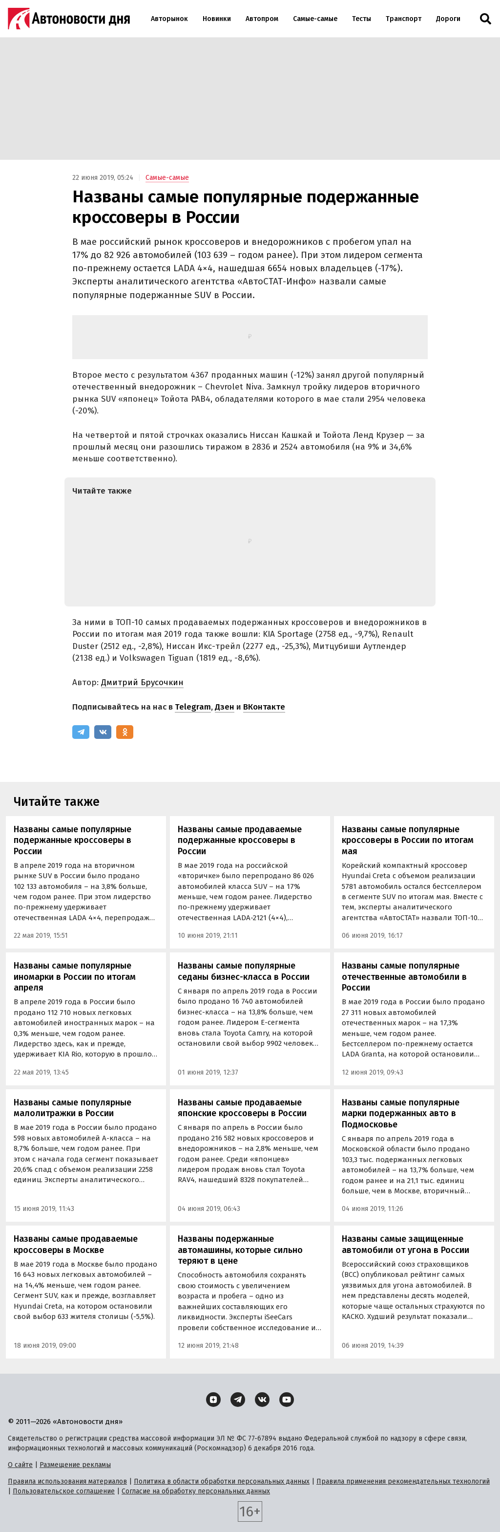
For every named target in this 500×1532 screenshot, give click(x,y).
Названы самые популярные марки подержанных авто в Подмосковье (400, 1113)
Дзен (224, 707)
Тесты (361, 19)
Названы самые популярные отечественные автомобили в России (404, 976)
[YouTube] (286, 1399)
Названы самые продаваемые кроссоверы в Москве (76, 1244)
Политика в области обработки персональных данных (222, 1481)
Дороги (448, 19)
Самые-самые (315, 19)
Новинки (217, 19)
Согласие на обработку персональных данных (196, 1491)
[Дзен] (213, 1399)
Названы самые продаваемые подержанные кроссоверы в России (240, 840)
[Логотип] (69, 18)
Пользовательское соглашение (64, 1491)
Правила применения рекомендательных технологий (403, 1481)
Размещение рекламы (75, 1465)
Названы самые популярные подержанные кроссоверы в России (72, 840)
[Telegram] (80, 732)
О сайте (20, 1465)
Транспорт (403, 19)
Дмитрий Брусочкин (142, 682)
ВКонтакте (264, 707)
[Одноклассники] (124, 732)
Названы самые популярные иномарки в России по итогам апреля (75, 976)
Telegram (193, 707)
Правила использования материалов (67, 1481)
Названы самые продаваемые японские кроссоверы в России (242, 1108)
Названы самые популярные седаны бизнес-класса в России (244, 971)
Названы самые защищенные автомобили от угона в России (405, 1244)
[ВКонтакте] (102, 732)
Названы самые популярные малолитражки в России (72, 1108)
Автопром (262, 19)
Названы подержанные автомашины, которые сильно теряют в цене (240, 1249)
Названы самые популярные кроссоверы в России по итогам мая (408, 840)
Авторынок (169, 19)
